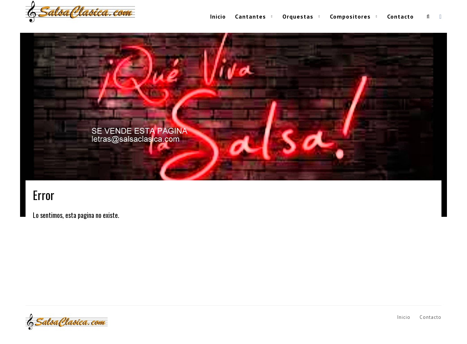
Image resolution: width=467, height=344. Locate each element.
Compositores (350, 16)
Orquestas (297, 16)
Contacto (400, 16)
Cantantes (250, 16)
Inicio (218, 16)
